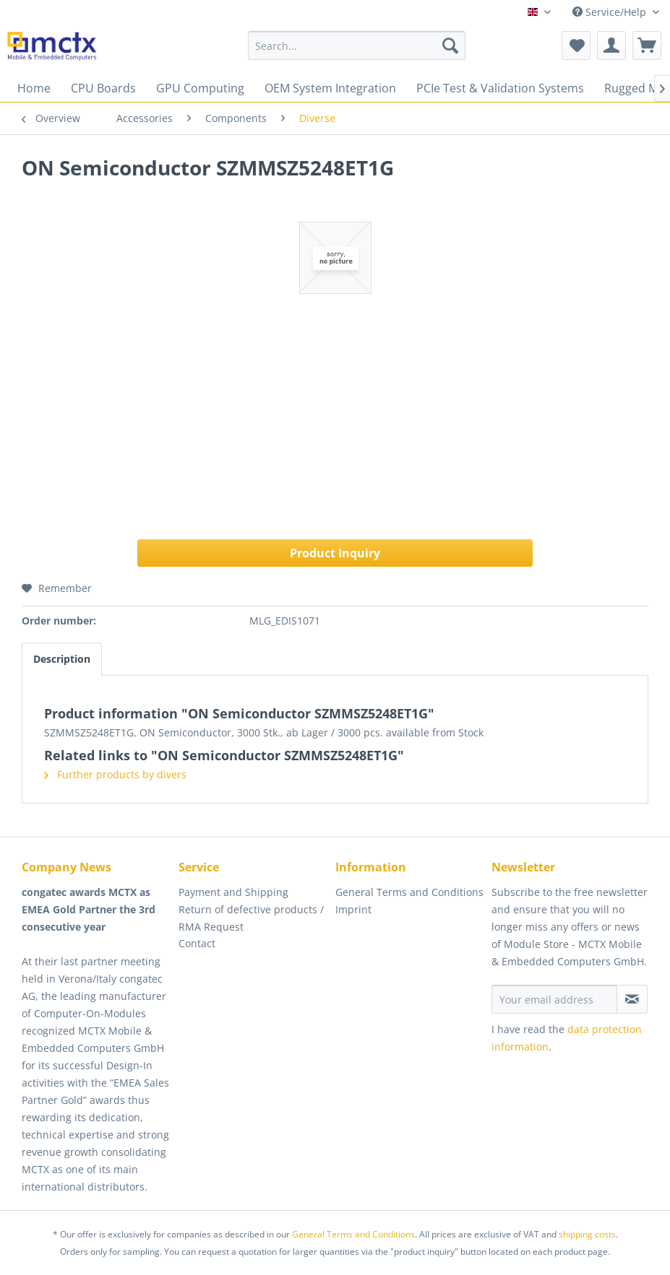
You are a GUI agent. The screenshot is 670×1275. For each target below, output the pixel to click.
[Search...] (356, 45)
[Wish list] (576, 45)
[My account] (611, 45)
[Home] (34, 88)
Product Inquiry (335, 553)
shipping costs (587, 1234)
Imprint (353, 909)
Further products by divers (115, 774)
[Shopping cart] (646, 45)
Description (61, 659)
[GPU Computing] (200, 88)
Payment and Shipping (233, 892)
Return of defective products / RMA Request (251, 918)
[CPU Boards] (103, 88)
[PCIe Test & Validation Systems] (500, 88)
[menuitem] (356, 45)
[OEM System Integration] (330, 88)
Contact (197, 943)
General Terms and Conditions (409, 892)
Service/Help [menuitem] (610, 12)
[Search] (450, 45)
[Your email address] (554, 999)
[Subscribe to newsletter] (632, 999)
